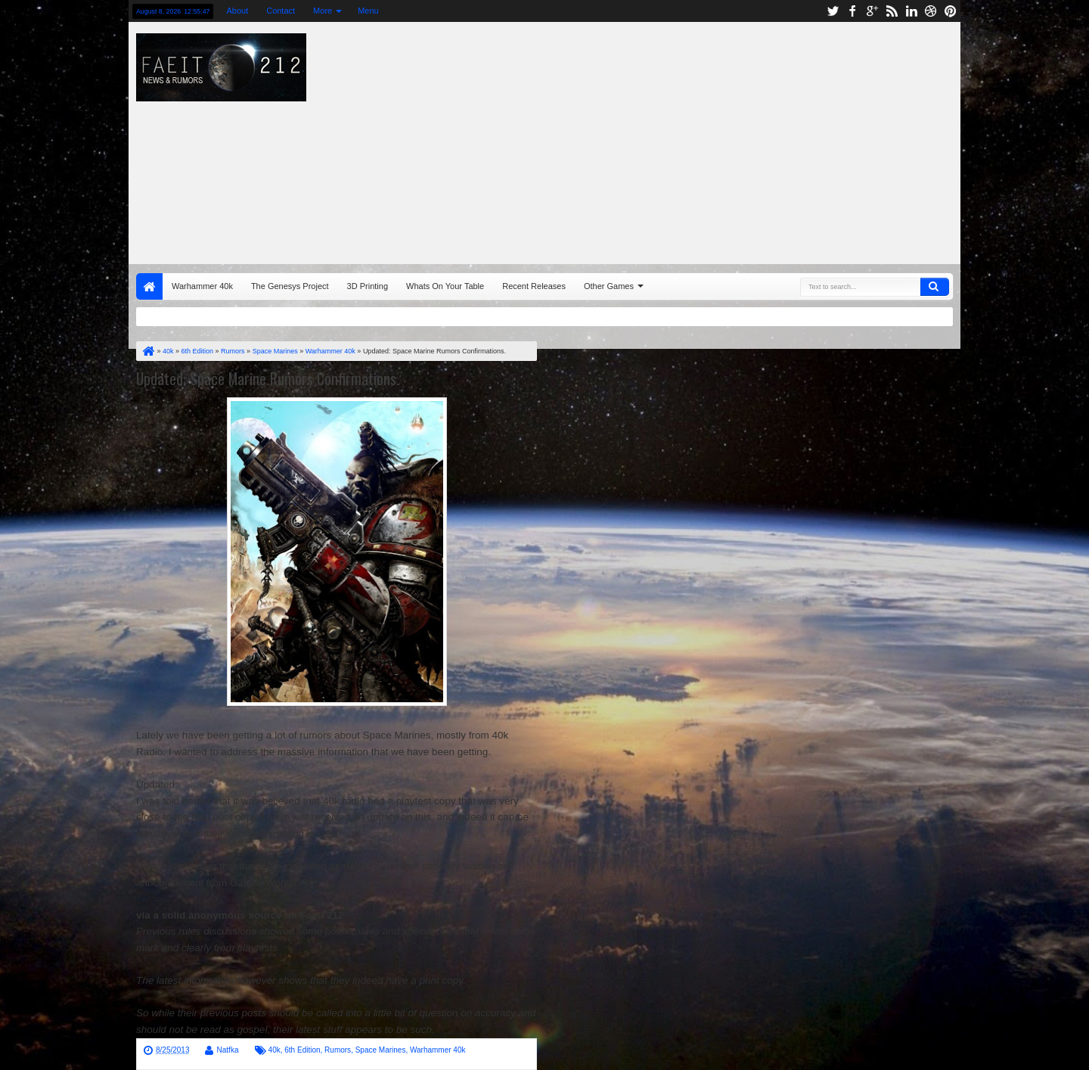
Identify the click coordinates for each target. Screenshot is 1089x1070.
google (872, 11)
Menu (368, 10)
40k (274, 1050)
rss (891, 11)
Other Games (609, 286)
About (237, 10)
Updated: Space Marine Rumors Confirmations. (267, 378)
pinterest (950, 11)
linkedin (911, 11)
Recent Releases (534, 286)
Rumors (337, 1050)
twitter (832, 11)
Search (934, 287)
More (322, 10)
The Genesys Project (290, 286)
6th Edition (302, 1050)
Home (149, 286)
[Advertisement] (745, 139)
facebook (852, 11)
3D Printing (367, 286)
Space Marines (380, 1050)
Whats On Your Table (445, 286)
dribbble (931, 11)
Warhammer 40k (202, 286)
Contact (280, 10)
